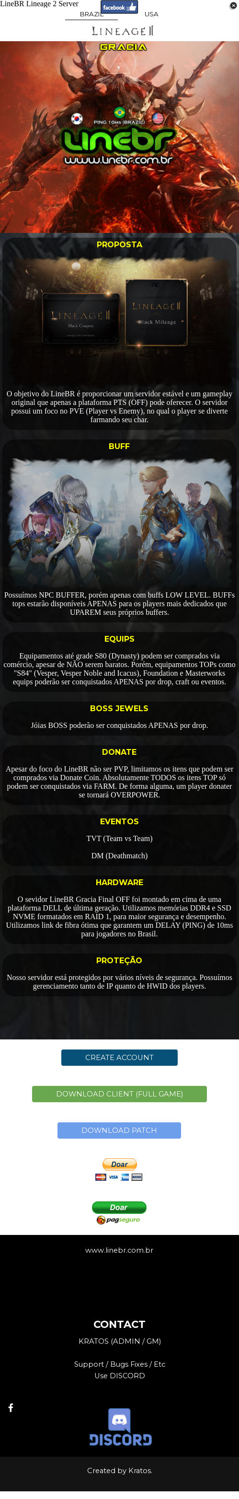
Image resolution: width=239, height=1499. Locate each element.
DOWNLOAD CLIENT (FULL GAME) (119, 1094)
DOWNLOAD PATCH (119, 1130)
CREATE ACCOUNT (119, 1057)
